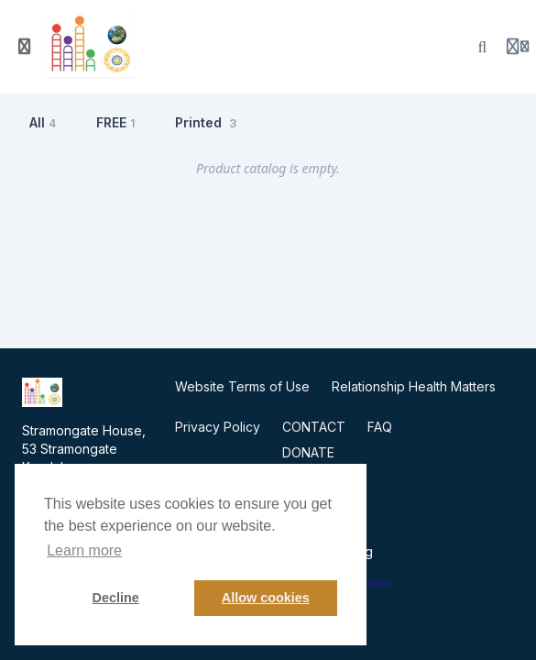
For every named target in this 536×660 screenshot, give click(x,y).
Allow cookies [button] (266, 597)
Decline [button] (116, 597)
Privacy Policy (217, 426)
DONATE (308, 452)
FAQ (379, 426)
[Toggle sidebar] (24, 46)
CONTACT (313, 426)
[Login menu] (518, 46)
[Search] (482, 46)
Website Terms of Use (242, 386)
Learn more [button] (84, 550)
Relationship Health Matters (414, 386)
